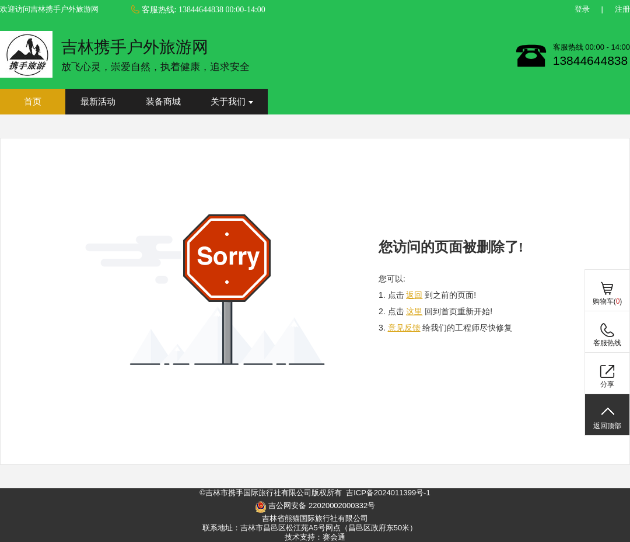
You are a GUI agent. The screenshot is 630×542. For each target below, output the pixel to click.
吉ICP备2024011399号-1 (388, 492)
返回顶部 (607, 426)
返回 (414, 295)
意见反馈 (404, 327)
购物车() (607, 301)
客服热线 (607, 343)
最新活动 (98, 101)
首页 (32, 101)
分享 (607, 384)
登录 (582, 9)
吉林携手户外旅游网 (134, 47)
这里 (414, 311)
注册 (622, 9)
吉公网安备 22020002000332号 (315, 507)
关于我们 (232, 101)
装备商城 (163, 101)
